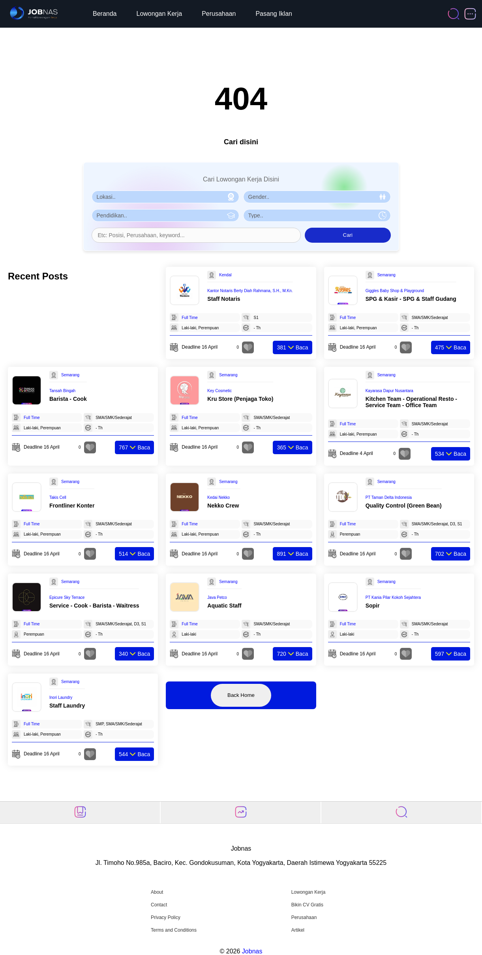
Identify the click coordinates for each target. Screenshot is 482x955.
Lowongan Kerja (159, 13)
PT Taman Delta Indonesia (389, 497)
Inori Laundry (60, 697)
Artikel (297, 930)
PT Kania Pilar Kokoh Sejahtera (393, 597)
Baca (292, 347)
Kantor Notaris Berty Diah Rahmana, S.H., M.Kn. (250, 291)
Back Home (241, 695)
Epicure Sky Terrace (66, 597)
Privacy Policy (165, 917)
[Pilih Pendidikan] (165, 215)
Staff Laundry (67, 705)
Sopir (373, 605)
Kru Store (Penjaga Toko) (240, 399)
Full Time (190, 317)
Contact (159, 905)
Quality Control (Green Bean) (404, 505)
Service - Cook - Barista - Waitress (94, 605)
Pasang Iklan (273, 13)
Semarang (386, 275)
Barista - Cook (68, 399)
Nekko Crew (223, 505)
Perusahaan (219, 13)
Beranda (105, 13)
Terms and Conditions (174, 930)
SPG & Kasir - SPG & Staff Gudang (411, 299)
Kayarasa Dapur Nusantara (389, 391)
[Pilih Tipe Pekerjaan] (317, 215)
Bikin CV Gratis (307, 905)
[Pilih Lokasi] (165, 197)
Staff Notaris (223, 299)
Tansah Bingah (62, 391)
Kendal (225, 275)
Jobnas (252, 951)
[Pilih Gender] (317, 197)
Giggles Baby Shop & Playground (395, 291)
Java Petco (217, 597)
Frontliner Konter (71, 505)
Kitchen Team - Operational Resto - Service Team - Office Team (411, 402)
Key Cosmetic (219, 391)
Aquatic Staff (224, 605)
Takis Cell (57, 497)
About (157, 892)
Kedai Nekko (218, 497)
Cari (348, 235)
